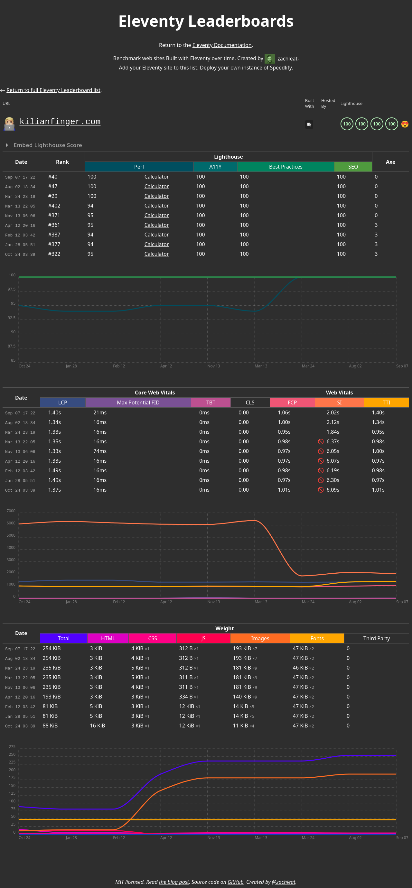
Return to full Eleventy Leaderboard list (53, 90)
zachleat (281, 58)
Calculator (157, 176)
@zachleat (283, 881)
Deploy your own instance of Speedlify (246, 67)
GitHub (236, 881)
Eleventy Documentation (222, 45)
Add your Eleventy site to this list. (158, 67)
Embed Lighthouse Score (47, 145)
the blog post (174, 881)
